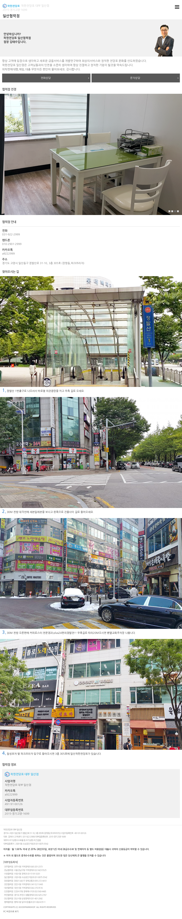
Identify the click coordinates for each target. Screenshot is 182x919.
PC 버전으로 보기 (11, 911)
